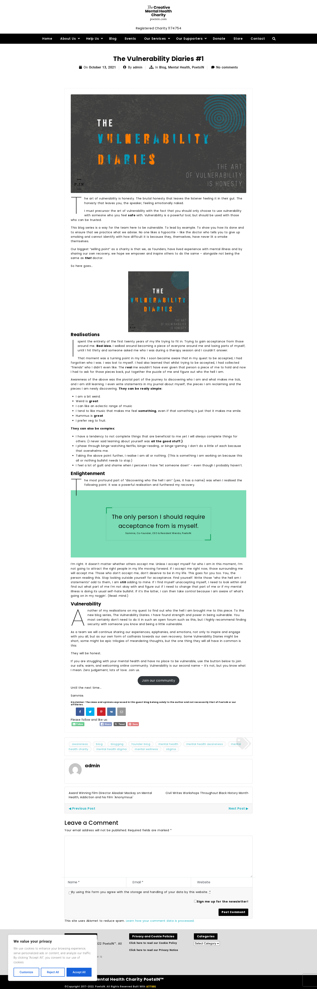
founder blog (141, 744)
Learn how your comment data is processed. (160, 921)
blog (99, 744)
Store (238, 38)
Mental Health (179, 67)
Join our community (158, 680)
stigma (171, 749)
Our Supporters (189, 38)
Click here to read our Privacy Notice (153, 950)
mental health (168, 744)
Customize (26, 972)
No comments (227, 67)
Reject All (53, 972)
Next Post (237, 808)
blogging (117, 744)
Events (130, 38)
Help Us (92, 38)
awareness (80, 744)
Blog (113, 38)
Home (47, 38)
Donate (219, 38)
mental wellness (146, 749)
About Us (68, 38)
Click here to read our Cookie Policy (153, 942)
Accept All (79, 972)
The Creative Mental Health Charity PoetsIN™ (114, 979)
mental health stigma (111, 749)
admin (137, 67)
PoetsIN (198, 67)
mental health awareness (204, 744)
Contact (258, 38)
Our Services (155, 38)
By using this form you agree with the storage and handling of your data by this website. (141, 892)
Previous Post (83, 808)
